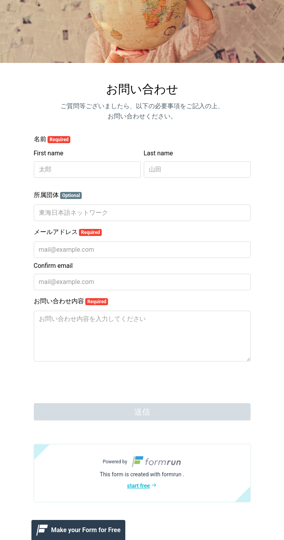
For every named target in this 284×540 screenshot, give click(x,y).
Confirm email (53, 265)
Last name (158, 153)
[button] (142, 473)
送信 (142, 412)
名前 (52, 139)
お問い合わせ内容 (71, 301)
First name (49, 153)
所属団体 (58, 195)
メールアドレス (68, 232)
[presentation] (93, 383)
